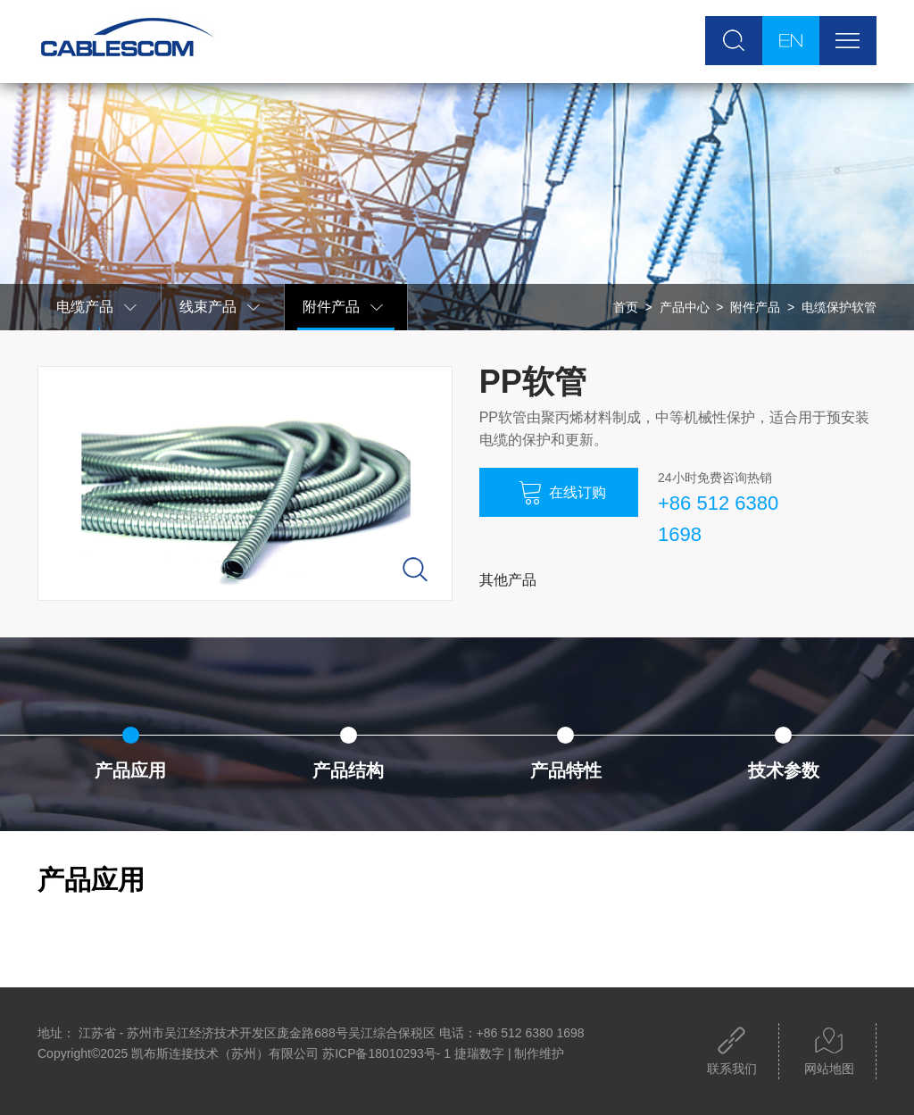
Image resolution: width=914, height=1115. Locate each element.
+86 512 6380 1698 (718, 518)
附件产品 (344, 307)
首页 (625, 307)
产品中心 (685, 307)
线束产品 (220, 307)
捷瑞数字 (479, 1053)
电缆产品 (97, 307)
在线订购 (562, 493)
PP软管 (532, 381)
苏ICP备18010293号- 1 (386, 1053)
